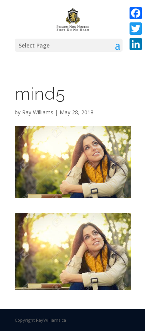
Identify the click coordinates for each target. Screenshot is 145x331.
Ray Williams (37, 112)
